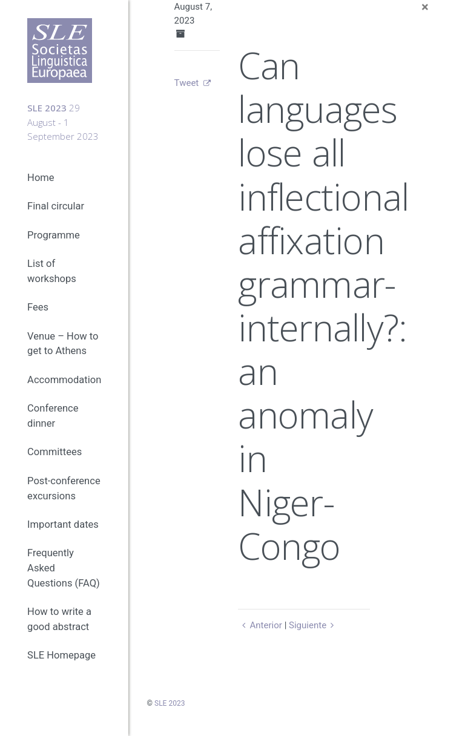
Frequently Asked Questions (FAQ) (63, 569)
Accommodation (64, 380)
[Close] (425, 7)
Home (40, 178)
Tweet (186, 82)
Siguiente (313, 625)
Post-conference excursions (64, 489)
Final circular (55, 207)
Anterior (260, 625)
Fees (37, 308)
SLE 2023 (169, 703)
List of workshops (51, 271)
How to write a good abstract (59, 619)
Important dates (63, 525)
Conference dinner (52, 416)
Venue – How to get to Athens (62, 344)
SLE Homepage (61, 656)
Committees (54, 452)
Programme (53, 236)
